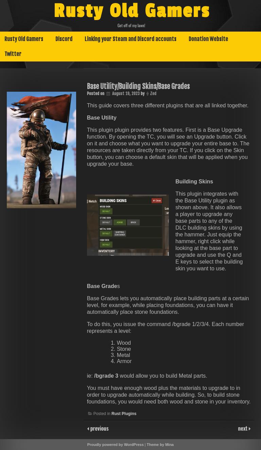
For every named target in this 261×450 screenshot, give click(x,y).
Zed (153, 93)
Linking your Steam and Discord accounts (130, 39)
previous (99, 428)
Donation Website (208, 39)
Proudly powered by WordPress (115, 445)
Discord (63, 39)
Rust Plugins (123, 413)
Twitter (12, 54)
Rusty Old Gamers (132, 11)
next (243, 428)
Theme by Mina (160, 445)
